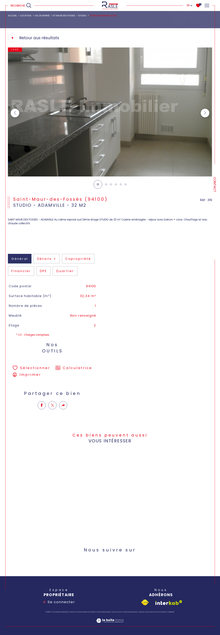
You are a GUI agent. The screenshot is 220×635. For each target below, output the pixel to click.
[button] (205, 113)
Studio (82, 15)
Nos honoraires (103, 612)
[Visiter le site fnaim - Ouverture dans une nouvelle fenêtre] (145, 602)
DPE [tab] (43, 277)
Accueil (12, 15)
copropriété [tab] (78, 265)
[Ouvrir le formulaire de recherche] (21, 5)
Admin (141, 612)
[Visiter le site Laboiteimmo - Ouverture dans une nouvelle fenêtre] (110, 624)
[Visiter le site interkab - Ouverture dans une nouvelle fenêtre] (168, 602)
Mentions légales (130, 612)
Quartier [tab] (65, 277)
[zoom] (110, 175)
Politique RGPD (160, 612)
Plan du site (117, 612)
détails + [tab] (46, 265)
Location (25, 15)
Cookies (171, 612)
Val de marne (42, 15)
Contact (215, 184)
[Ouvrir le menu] (207, 5)
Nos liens (149, 612)
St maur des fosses (64, 15)
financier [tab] (21, 277)
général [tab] (19, 265)
